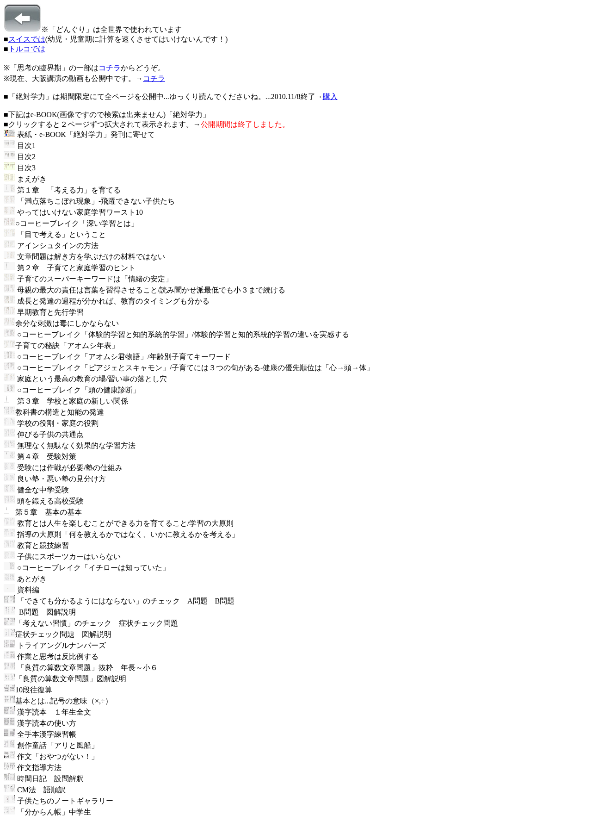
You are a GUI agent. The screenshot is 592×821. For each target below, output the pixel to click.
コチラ (110, 68)
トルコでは (26, 49)
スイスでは (26, 39)
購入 (330, 96)
